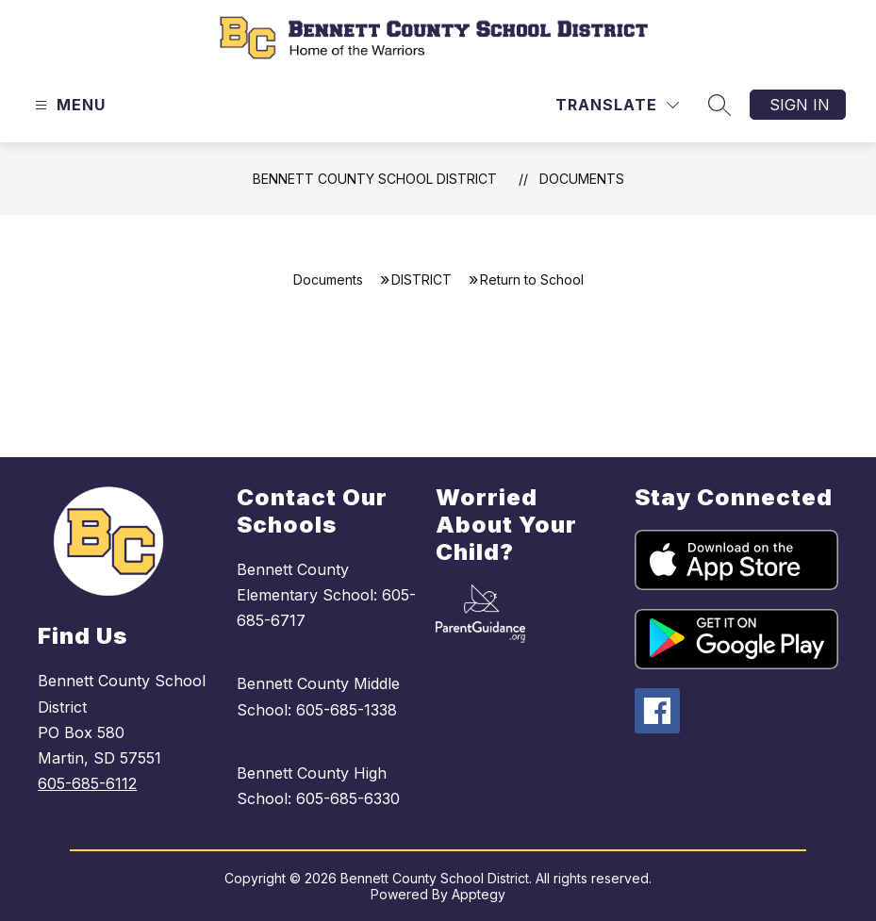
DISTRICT (421, 279)
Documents (581, 179)
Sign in (799, 104)
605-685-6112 (87, 783)
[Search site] (719, 104)
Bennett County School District (375, 179)
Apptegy (478, 894)
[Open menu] (68, 105)
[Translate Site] (617, 105)
